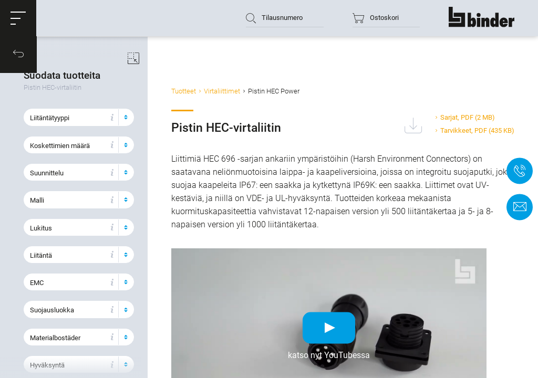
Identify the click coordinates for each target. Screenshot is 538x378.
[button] (18, 18)
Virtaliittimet (232, 91)
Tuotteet (193, 91)
